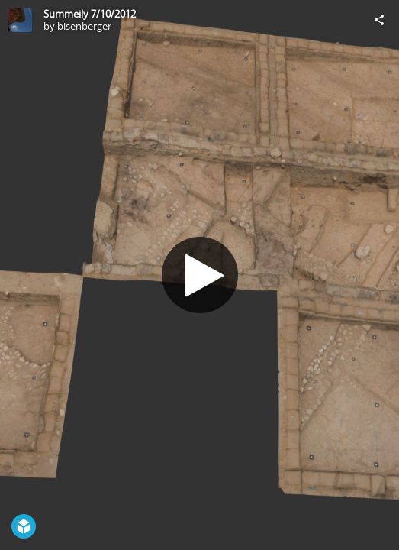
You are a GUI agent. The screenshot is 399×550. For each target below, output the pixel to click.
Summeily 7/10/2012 (89, 14)
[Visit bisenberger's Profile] (20, 20)
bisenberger (84, 26)
